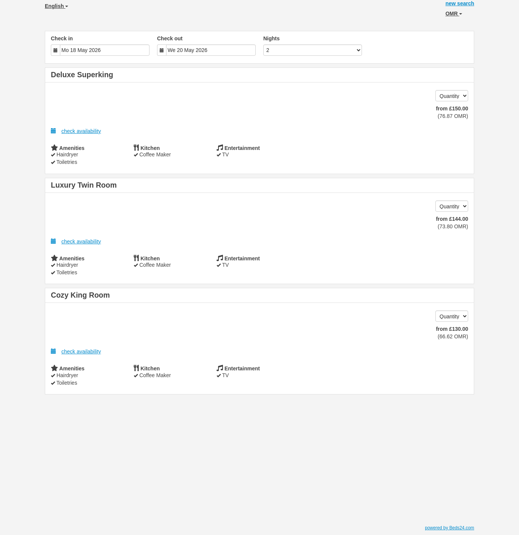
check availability (76, 131)
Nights (271, 38)
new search (460, 3)
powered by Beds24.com (449, 527)
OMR (454, 14)
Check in (62, 38)
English (56, 6)
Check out (170, 38)
